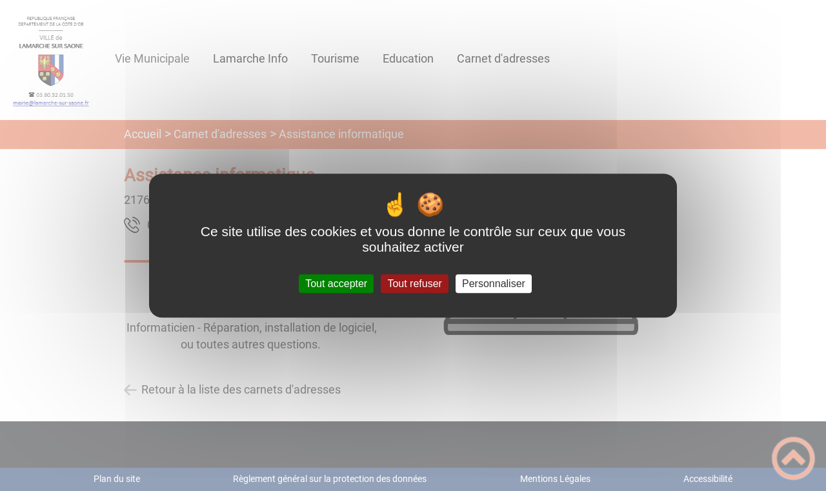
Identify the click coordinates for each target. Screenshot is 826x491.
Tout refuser (414, 283)
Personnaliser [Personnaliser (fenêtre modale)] (493, 283)
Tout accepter (336, 283)
